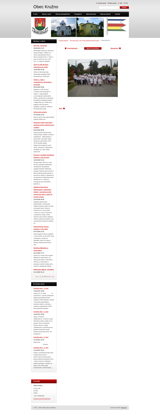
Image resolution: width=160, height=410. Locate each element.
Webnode (124, 407)
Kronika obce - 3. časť (41, 312)
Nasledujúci (114, 48)
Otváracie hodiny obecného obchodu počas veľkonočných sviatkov (44, 125)
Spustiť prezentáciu (92, 48)
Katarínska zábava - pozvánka (44, 269)
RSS (121, 3)
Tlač (126, 3)
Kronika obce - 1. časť (41, 348)
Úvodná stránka (63, 40)
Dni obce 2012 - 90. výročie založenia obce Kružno (84, 40)
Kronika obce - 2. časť (41, 337)
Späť (60, 108)
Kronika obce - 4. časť (41, 288)
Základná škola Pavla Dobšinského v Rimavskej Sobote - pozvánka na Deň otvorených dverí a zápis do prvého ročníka (43, 192)
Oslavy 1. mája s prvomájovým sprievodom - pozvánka (43, 82)
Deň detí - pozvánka (40, 45)
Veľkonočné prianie (40, 112)
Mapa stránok (113, 3)
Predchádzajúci (72, 48)
